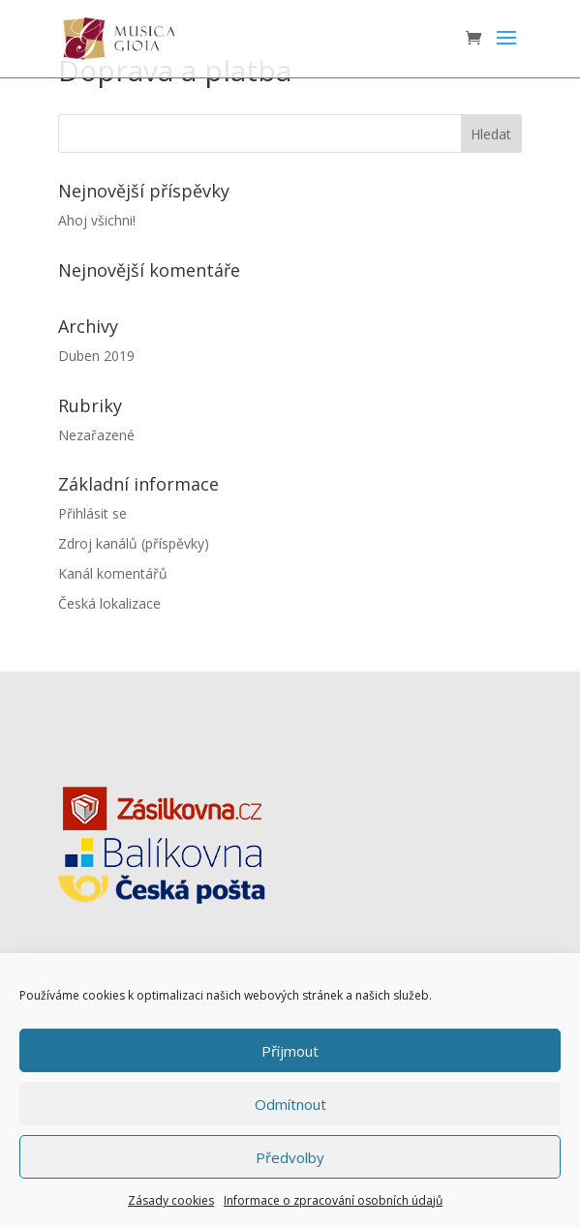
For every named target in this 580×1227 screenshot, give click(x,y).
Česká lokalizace (109, 603)
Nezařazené (96, 435)
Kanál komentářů (113, 573)
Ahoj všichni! (97, 220)
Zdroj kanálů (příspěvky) (133, 543)
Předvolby (290, 1157)
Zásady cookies (171, 1200)
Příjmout (290, 1051)
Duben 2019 (96, 355)
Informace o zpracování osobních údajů (333, 1200)
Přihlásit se (92, 513)
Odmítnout (290, 1104)
